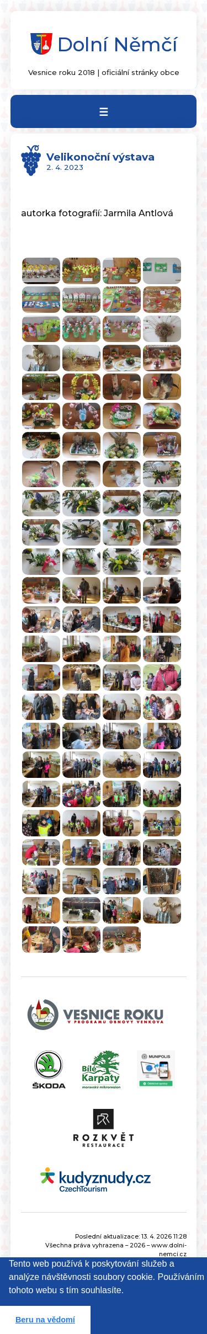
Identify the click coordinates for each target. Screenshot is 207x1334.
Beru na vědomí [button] (45, 1319)
